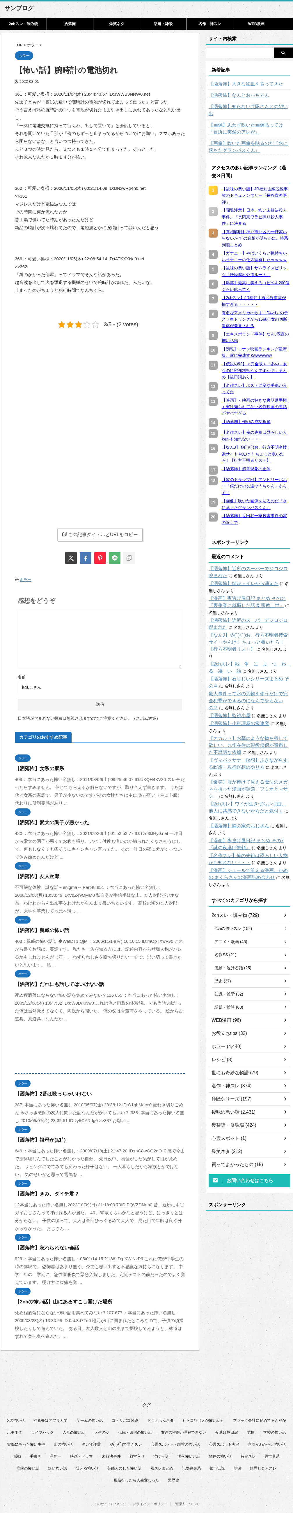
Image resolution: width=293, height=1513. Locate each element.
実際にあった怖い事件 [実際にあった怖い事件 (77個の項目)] (26, 1423)
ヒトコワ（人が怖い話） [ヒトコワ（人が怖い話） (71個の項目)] (203, 1399)
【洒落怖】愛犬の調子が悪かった (47, 821)
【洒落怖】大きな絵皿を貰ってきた (241, 84)
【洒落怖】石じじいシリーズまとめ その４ (248, 665)
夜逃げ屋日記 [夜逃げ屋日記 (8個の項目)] (226, 1411)
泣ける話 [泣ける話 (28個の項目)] (160, 1435)
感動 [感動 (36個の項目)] (17, 1435)
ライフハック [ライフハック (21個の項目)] (42, 1411)
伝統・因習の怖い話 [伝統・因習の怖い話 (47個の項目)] (135, 1411)
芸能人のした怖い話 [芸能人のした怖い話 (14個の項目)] (124, 1447)
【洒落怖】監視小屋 (227, 701)
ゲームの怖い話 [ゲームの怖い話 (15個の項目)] (90, 1399)
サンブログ (18, 8)
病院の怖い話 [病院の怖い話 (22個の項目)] (28, 1447)
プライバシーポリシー (150, 1484)
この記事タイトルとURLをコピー (100, 534)
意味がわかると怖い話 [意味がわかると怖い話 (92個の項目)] (267, 1423)
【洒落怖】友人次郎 (34, 875)
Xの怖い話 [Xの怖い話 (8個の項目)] (16, 1399)
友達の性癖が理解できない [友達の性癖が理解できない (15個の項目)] (183, 1411)
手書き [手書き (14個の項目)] (35, 1435)
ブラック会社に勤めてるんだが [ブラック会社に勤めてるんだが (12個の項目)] (259, 1399)
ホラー (25, 579)
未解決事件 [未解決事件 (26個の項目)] (111, 1435)
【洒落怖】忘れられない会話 (43, 1246)
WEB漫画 (256, 24)
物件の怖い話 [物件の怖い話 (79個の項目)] (220, 1435)
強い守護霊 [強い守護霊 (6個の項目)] (91, 1423)
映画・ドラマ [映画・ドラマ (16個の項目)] (81, 1435)
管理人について (187, 1484)
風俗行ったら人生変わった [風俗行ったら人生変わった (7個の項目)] (136, 1459)
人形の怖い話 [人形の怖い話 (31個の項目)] (74, 1411)
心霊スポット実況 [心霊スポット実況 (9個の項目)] (224, 1423)
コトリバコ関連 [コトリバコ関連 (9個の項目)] (125, 1399)
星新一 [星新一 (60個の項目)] (55, 1435)
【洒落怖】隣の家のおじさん (235, 805)
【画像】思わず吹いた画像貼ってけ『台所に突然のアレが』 (249, 121)
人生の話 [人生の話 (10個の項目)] (101, 1411)
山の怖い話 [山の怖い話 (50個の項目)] (63, 1423)
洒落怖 (70, 24)
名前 (22, 675)
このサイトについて (109, 1484)
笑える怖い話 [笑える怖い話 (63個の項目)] (87, 1447)
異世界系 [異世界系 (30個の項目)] (272, 1435)
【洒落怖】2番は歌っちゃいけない (49, 1092)
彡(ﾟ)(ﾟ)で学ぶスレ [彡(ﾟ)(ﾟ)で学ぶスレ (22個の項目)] (125, 1423)
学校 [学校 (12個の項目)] (250, 1411)
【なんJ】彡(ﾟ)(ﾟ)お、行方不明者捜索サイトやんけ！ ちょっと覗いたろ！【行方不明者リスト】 (249, 635)
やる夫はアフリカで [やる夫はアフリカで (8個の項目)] (50, 1399)
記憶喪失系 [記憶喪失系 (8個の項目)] (191, 1447)
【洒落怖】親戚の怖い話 (39, 928)
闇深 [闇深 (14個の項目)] (237, 1447)
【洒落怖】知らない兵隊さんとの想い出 (245, 106)
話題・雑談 (163, 24)
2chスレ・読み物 (23, 24)
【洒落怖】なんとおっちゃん (235, 95)
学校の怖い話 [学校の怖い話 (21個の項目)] (274, 1411)
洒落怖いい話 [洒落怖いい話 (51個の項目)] (188, 1435)
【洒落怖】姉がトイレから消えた (239, 576)
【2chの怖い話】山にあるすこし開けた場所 (58, 1300)
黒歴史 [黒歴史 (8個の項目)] (173, 1459)
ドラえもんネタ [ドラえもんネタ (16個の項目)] (160, 1399)
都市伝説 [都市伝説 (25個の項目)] (217, 1447)
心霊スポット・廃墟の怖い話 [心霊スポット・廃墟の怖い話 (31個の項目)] (175, 1423)
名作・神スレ (209, 24)
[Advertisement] (64, 380)
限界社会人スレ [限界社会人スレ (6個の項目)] (263, 1447)
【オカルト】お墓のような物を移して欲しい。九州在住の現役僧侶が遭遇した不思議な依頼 (249, 731)
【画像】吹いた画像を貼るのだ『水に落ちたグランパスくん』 (249, 140)
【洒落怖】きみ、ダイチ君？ (43, 1192)
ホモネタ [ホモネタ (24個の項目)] (14, 1411)
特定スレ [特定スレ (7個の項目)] (248, 1435)
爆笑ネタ (116, 24)
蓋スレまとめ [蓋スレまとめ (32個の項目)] (161, 1447)
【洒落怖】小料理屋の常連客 (235, 709)
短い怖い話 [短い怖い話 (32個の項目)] (57, 1447)
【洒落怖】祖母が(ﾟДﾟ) (37, 1138)
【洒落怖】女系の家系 (36, 767)
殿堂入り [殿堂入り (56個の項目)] (137, 1435)
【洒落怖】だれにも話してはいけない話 (54, 982)
